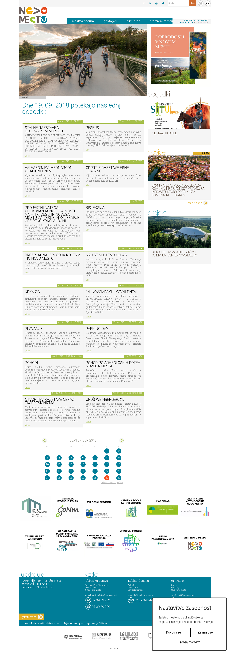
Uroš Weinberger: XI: (105, 399)
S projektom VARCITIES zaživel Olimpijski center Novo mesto (174, 253)
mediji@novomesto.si (186, 595)
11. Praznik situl (164, 133)
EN (208, 3)
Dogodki (25, 97)
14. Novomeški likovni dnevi (111, 292)
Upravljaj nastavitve (189, 642)
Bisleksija (95, 208)
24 (47, 477)
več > (27, 155)
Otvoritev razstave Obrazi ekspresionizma (50, 401)
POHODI (31, 363)
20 (83, 471)
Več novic (195, 203)
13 (83, 464)
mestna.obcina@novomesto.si (104, 595)
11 (59, 464)
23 (118, 471)
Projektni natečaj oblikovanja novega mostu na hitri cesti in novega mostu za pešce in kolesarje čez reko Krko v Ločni (52, 214)
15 (106, 464)
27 (83, 477)
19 (71, 471)
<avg (44, 440)
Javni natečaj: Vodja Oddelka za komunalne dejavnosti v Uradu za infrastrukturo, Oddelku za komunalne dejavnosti (178, 190)
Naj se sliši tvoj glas (106, 255)
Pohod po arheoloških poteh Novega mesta (113, 364)
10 (47, 464)
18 (59, 471)
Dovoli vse (173, 632)
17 (47, 471)
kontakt (200, 3)
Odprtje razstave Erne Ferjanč (107, 169)
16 (118, 464)
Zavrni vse (205, 632)
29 (106, 477)
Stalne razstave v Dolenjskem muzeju (44, 129)
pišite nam (32, 616)
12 (71, 464)
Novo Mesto (40, 15)
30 (118, 477)
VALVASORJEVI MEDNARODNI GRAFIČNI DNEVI (49, 169)
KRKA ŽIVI (33, 292)
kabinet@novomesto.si (143, 595)
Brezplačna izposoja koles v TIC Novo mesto (52, 257)
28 (95, 477)
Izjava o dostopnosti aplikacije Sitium (85, 623)
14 (95, 464)
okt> (121, 440)
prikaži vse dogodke (112, 482)
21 (95, 471)
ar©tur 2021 (115, 648)
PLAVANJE (33, 329)
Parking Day (97, 329)
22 (106, 471)
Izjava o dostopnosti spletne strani (41, 623)
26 (71, 477)
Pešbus (92, 128)
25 (59, 477)
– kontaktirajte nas (193, 21)
